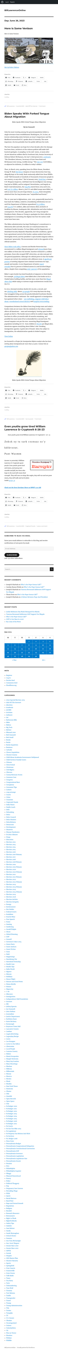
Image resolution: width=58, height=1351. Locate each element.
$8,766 (39, 324)
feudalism (9, 914)
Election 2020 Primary (14, 872)
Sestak (8, 1253)
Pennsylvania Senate (13, 1161)
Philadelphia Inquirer (13, 1171)
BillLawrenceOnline (15, 10)
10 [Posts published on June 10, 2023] (43, 645)
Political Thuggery (12, 1183)
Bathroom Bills (11, 720)
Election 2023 (11, 884)
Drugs (8, 837)
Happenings (10, 957)
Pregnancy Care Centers (14, 1188)
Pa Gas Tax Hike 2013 (13, 1128)
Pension (9, 1163)
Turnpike (9, 1313)
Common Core (11, 777)
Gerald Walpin (11, 929)
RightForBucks (11, 1221)
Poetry (8, 1178)
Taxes (8, 1278)
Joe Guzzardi (29, 419)
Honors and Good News (14, 981)
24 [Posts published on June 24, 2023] (43, 652)
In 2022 (35, 192)
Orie (7, 1104)
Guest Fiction (11, 949)
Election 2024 (11, 889)
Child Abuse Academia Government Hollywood (22, 757)
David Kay (42, 179)
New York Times (12, 1086)
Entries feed (10, 680)
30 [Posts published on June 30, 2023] (36, 656)
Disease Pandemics (13, 832)
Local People (10, 1049)
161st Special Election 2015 (15, 700)
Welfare (9, 1338)
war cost (40, 162)
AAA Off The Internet (31, 106)
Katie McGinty (11, 1021)
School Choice (11, 1236)
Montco (9, 1076)
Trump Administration (14, 1305)
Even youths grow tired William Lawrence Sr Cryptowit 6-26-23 (24, 428)
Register (9, 675)
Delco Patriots (11, 819)
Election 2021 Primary (14, 877)
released (41, 249)
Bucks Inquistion (12, 745)
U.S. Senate (10, 1318)
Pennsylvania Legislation (15, 1156)
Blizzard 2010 (11, 732)
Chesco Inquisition (12, 752)
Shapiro (9, 1256)
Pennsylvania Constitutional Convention (20, 1148)
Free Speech (10, 919)
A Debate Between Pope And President (34, 597)
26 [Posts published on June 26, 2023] (8, 656)
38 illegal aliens (19, 276)
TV (7, 1315)
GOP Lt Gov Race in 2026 (15, 619)
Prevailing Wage (12, 1191)
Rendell (9, 1211)
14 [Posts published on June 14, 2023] (22, 649)
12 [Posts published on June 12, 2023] (8, 649)
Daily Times (10, 805)
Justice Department (13, 1016)
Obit (7, 1094)
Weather (9, 1335)
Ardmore (9, 715)
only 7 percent (32, 269)
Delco (8, 814)
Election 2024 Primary (14, 892)
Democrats (10, 824)
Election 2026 (11, 897)
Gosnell (9, 939)
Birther (8, 730)
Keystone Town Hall (13, 1026)
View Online (8, 336)
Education (9, 839)
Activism (9, 712)
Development (11, 827)
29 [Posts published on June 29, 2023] (29, 656)
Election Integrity (12, 902)
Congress (9, 780)
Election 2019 (11, 864)
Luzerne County (11, 1051)
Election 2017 (11, 857)
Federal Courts (11, 912)
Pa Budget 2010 (11, 1106)
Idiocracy (9, 994)
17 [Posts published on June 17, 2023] (43, 649)
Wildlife (9, 1340)
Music (8, 1081)
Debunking (10, 812)
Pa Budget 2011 (11, 1109)
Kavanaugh (10, 1024)
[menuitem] (2, 2)
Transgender (10, 1298)
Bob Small (9, 737)
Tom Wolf (9, 1288)
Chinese (9, 762)
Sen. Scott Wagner (12, 1243)
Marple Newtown (12, 1059)
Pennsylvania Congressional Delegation (20, 1146)
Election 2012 (11, 842)
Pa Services (10, 1136)
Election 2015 (11, 849)
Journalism (10, 1014)
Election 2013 (11, 844)
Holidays (9, 976)
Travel (8, 1300)
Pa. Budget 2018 (11, 1138)
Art (7, 717)
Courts (8, 795)
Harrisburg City (11, 959)
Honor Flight (10, 979)
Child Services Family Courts (16, 760)
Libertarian (10, 1046)
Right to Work (11, 1218)
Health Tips (10, 967)
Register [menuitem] (12, 2)
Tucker (8, 1310)
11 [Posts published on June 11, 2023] (50, 645)
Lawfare (9, 1031)
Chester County (11, 755)
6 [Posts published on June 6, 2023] (14, 645)
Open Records (11, 1099)
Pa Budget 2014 (11, 1116)
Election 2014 (11, 847)
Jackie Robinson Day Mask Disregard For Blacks (23, 612)
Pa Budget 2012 (11, 1111)
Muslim (9, 1084)
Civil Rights (10, 770)
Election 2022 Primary (14, 882)
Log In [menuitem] (7, 2)
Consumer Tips (11, 787)
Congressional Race (13, 782)
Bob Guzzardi (11, 735)
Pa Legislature (11, 1131)
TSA (7, 1308)
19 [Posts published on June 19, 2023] (8, 652)
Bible (8, 722)
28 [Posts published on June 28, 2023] (22, 656)
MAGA (8, 1054)
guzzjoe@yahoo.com (11, 346)
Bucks (8, 742)
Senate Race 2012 (12, 1248)
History (8, 974)
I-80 (7, 991)
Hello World (10, 969)
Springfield (10, 1266)
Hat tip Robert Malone (11, 67)
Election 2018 (11, 859)
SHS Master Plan (12, 1258)
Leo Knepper (10, 1041)
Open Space (10, 1101)
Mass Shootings (11, 1064)
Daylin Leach (10, 807)
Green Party (10, 944)
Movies (8, 1079)
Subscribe (12, 555)
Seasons (9, 1238)
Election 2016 (11, 852)
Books (8, 740)
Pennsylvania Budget (13, 1143)
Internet (9, 1001)
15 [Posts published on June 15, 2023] (29, 649)
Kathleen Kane (11, 1019)
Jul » (43, 660)
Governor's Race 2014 (13, 942)
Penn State (10, 1141)
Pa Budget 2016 (11, 1121)
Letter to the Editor (13, 1044)
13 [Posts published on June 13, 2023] (15, 649)
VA (7, 1330)
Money (8, 1074)
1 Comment (42, 106)
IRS (7, 1004)
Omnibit (9, 1096)
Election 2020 (11, 869)
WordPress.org (11, 685)
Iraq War (28, 187)
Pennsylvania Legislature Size (16, 1158)
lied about (19, 172)
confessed (46, 157)
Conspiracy (10, 785)
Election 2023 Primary (14, 887)
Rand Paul (9, 1201)
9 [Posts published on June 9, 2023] (36, 645)
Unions (8, 1325)
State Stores (10, 1273)
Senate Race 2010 (12, 1246)
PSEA (8, 1193)
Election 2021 (11, 874)
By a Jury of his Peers (13, 622)
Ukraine (9, 1320)
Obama (8, 1091)
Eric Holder (10, 909)
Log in (8, 678)
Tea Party (9, 1280)
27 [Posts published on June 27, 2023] (15, 656)
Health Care (10, 964)
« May (14, 660)
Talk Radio (10, 1276)
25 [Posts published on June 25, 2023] (50, 652)
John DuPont (10, 1011)
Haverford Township (13, 962)
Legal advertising (12, 1034)
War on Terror (11, 1333)
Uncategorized (11, 1323)
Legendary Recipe (12, 1036)
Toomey (9, 1290)
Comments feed (11, 683)
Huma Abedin (11, 984)
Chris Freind (10, 765)
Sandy (8, 1231)
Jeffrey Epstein (11, 1006)
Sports (8, 1263)
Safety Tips (10, 1223)
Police (8, 1181)
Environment (11, 907)
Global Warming (12, 934)
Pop (7, 1186)
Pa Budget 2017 (11, 1123)
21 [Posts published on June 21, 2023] (22, 652)
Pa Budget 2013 (11, 1114)
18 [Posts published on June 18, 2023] (50, 649)
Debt (8, 810)
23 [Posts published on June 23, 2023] (36, 652)
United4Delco (11, 1328)
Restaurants (10, 1216)
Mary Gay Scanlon (12, 1061)
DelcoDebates (11, 822)
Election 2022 (11, 879)
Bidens (8, 725)
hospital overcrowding (41, 301)
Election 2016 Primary (14, 854)
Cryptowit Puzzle (30, 526)
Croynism (9, 800)
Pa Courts (9, 1126)
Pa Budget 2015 (11, 1119)
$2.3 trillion (40, 204)
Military (9, 1069)
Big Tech (9, 727)
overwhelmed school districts (19, 301)
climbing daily (12, 291)
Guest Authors (11, 947)
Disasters (9, 829)
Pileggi (8, 1173)
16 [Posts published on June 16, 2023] (36, 649)
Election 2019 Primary (14, 867)
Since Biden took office (12, 247)
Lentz (8, 1039)
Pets (7, 1166)
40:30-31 (12, 480)
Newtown (9, 1089)
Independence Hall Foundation (17, 999)
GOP (7, 937)
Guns (8, 952)
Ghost (8, 932)
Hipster (8, 971)
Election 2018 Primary (14, 862)
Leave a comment (42, 526)
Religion (9, 1208)
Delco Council (11, 817)
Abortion (9, 705)
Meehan (9, 1066)
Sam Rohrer (10, 1228)
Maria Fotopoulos (12, 1056)
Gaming (9, 924)
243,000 (10, 207)
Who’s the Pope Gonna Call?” (31, 584)
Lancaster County (12, 1029)
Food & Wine (10, 917)
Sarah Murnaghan (12, 1233)
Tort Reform (10, 1293)
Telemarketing (11, 1285)
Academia (9, 707)
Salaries (9, 1226)
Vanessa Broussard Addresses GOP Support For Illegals (25, 614)
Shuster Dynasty (12, 1261)
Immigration (10, 996)
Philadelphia (10, 1168)
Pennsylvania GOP (12, 1151)
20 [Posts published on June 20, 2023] (15, 652)
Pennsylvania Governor (14, 1153)
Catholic (9, 750)
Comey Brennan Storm (14, 775)
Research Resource (12, 1213)
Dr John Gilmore (12, 834)
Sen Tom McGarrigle (13, 1241)
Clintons (9, 772)
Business (9, 747)
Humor (8, 986)
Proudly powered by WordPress (26, 1347)
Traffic (8, 1295)
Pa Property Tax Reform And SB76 (18, 1133)
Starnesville (10, 1271)
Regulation (10, 1206)
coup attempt (11, 792)
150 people (26, 291)
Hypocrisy (9, 989)
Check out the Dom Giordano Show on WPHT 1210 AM (22, 487)
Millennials (10, 1071)
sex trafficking (29, 299)
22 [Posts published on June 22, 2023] (29, 652)
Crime (8, 797)
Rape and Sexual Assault (14, 1203)
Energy (8, 904)
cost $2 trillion (12, 189)
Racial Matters (11, 1198)
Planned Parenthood (13, 1176)
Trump (8, 1303)
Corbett (9, 790)
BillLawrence (11, 106)
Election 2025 (11, 894)
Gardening (10, 927)
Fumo (8, 922)
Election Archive (12, 899)
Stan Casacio (10, 1268)
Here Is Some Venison (18, 28)
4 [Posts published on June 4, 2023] (49, 641)
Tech (8, 1283)
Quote (8, 1196)
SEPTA (8, 1251)
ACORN (8, 710)
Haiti (8, 954)
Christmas (9, 767)
